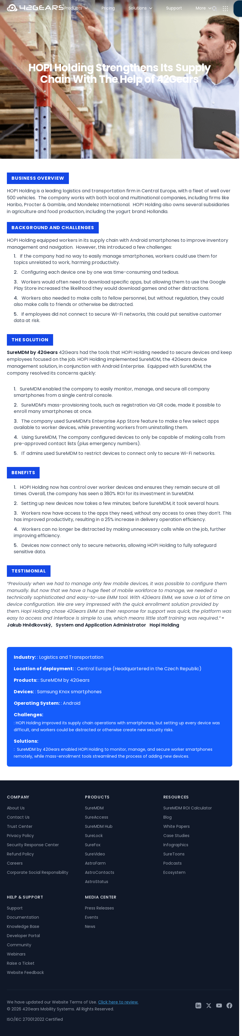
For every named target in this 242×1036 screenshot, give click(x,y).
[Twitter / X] (209, 1005)
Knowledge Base (23, 926)
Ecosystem (174, 872)
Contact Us (18, 817)
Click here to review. (118, 1002)
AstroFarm (95, 863)
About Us (16, 808)
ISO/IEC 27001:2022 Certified (35, 1019)
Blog (167, 817)
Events (91, 917)
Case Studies (176, 835)
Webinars (16, 954)
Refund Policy (20, 854)
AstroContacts (99, 872)
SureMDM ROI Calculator (187, 808)
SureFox (92, 845)
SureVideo (95, 854)
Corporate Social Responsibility (37, 872)
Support (15, 908)
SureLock (94, 835)
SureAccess (96, 817)
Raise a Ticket (20, 963)
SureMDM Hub (99, 826)
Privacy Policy (20, 835)
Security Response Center (33, 845)
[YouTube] (219, 1005)
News (90, 926)
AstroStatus (96, 881)
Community (19, 945)
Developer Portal (23, 936)
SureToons (174, 854)
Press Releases (99, 908)
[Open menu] (225, 8)
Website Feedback (25, 972)
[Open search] (214, 9)
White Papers (176, 826)
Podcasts (172, 863)
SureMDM (94, 808)
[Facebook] (229, 1005)
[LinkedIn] (198, 1005)
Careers (15, 863)
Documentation (23, 917)
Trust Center (19, 826)
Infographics (175, 845)
